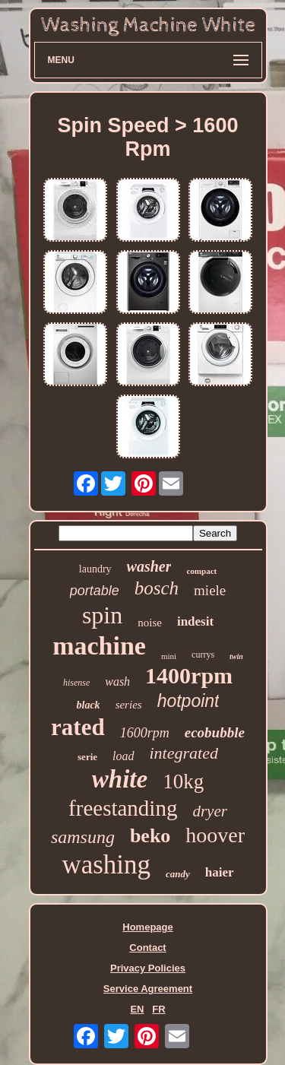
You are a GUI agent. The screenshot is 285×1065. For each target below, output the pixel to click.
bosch (157, 588)
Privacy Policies (147, 968)
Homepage (147, 927)
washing (106, 865)
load (123, 756)
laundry (95, 569)
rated (78, 727)
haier (219, 872)
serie (87, 756)
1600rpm (144, 732)
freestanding (122, 808)
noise (150, 622)
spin (102, 615)
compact (201, 570)
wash (117, 681)
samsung (83, 837)
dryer (209, 811)
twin (236, 656)
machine (99, 646)
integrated (184, 752)
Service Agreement (147, 988)
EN (137, 1009)
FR (158, 1009)
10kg (183, 781)
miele (210, 590)
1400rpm (189, 675)
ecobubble (215, 732)
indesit (195, 621)
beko (150, 836)
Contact (147, 947)
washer (149, 566)
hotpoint (188, 701)
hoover (215, 835)
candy (178, 874)
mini (168, 656)
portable (94, 590)
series (129, 705)
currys (203, 654)
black (88, 705)
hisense (76, 682)
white (119, 779)
